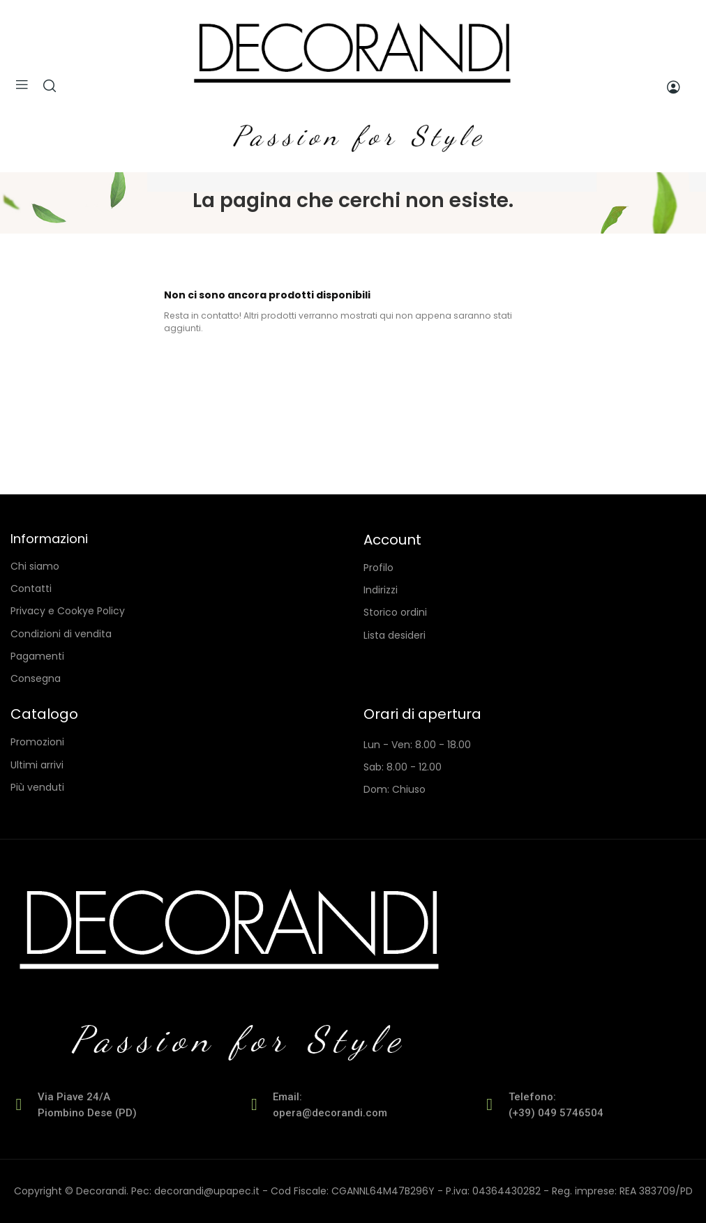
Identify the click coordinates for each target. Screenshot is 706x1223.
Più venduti (37, 787)
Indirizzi (380, 590)
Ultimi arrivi (36, 765)
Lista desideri (394, 635)
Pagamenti (37, 656)
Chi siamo (34, 566)
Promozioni (37, 742)
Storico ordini (395, 612)
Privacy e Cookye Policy (67, 611)
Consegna (35, 678)
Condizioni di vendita (61, 634)
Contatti (31, 588)
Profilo (378, 568)
